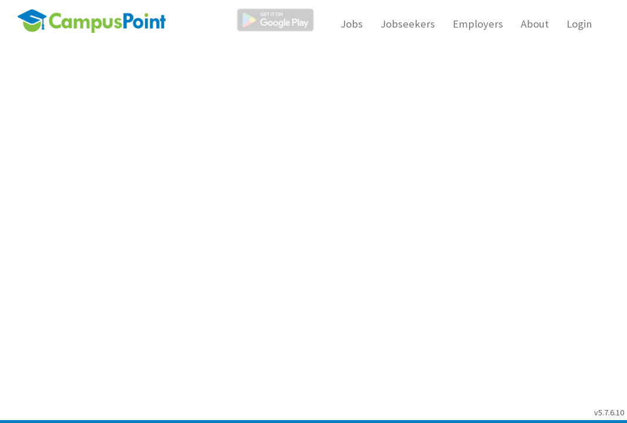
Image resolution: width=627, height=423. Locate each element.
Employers (478, 24)
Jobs (352, 24)
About (535, 24)
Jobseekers (407, 24)
